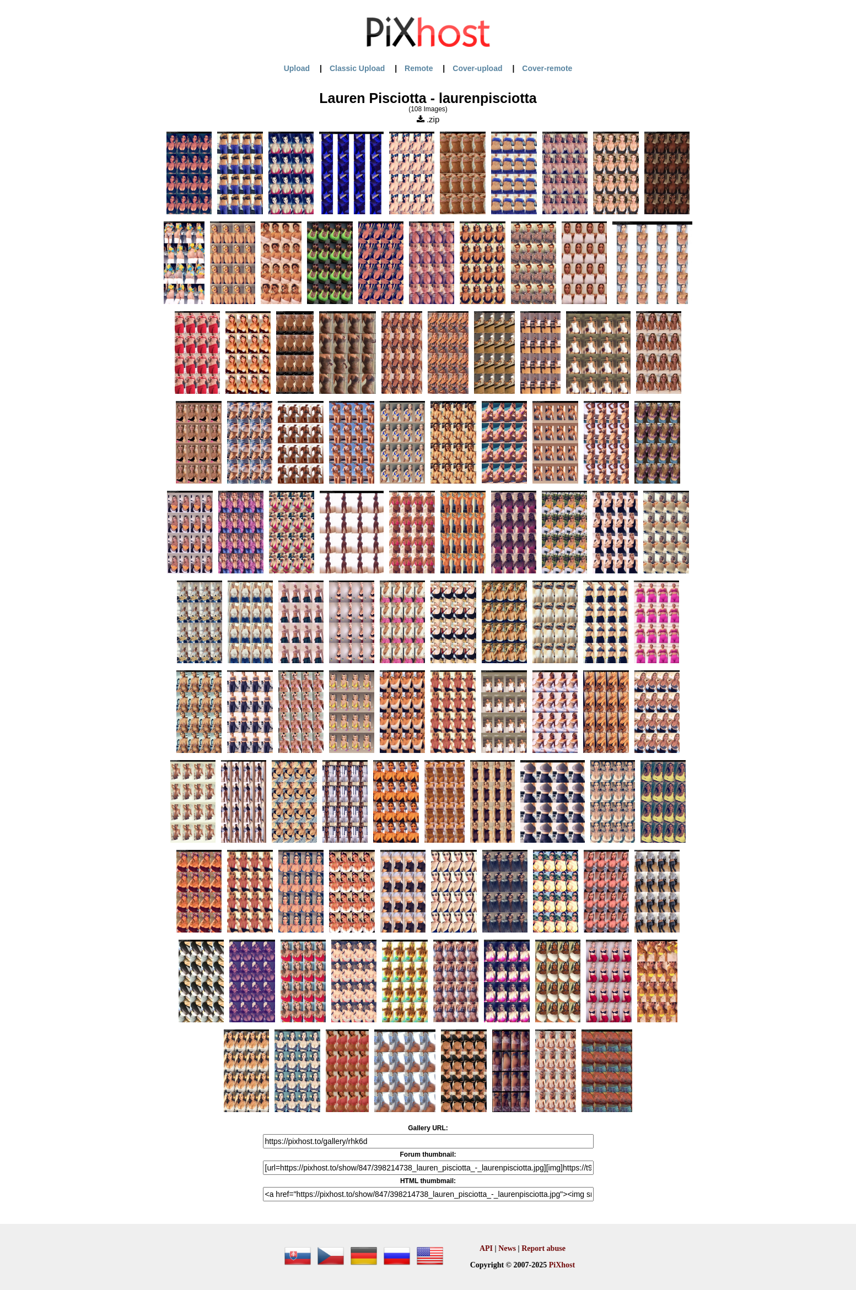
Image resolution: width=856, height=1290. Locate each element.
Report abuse (543, 1248)
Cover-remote (547, 68)
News (507, 1248)
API (486, 1248)
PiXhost (562, 1265)
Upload (297, 68)
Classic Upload (357, 68)
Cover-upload (477, 68)
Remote (419, 68)
